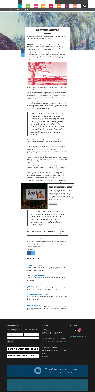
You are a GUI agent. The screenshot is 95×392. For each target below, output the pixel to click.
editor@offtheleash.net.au (49, 330)
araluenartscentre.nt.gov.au (37, 238)
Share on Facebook (23, 51)
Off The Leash (12, 4)
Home (20, 2)
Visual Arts (68, 6)
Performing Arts (61, 6)
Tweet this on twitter (23, 55)
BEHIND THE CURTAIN (34, 265)
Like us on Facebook (71, 330)
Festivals (38, 6)
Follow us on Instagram (79, 330)
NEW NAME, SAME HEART (35, 276)
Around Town (22, 6)
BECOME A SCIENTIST (34, 305)
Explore (76, 6)
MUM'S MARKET (32, 286)
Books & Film (30, 6)
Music (53, 6)
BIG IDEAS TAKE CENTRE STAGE (37, 295)
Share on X (75, 330)
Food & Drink (45, 6)
